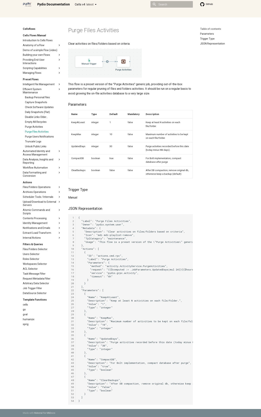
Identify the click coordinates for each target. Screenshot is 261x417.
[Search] (171, 4)
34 (72, 331)
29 (72, 314)
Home (26, 13)
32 (72, 324)
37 (72, 342)
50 (72, 387)
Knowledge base (101, 13)
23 (72, 293)
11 (72, 252)
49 (72, 383)
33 (72, 328)
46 (72, 373)
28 (72, 311)
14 (72, 262)
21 (72, 286)
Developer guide (78, 13)
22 (72, 290)
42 (72, 359)
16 (72, 269)
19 (72, 280)
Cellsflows (59, 13)
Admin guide (41, 13)
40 (72, 352)
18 (72, 276)
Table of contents (210, 28)
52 (72, 394)
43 (72, 363)
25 (72, 300)
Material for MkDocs (44, 413)
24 (72, 297)
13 (72, 259)
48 (72, 380)
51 (72, 390)
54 (72, 400)
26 (72, 304)
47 (72, 376)
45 (72, 369)
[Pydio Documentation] (27, 4)
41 (72, 356)
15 (72, 266)
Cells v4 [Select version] (84, 4)
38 (72, 345)
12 (72, 255)
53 (72, 397)
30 (72, 317)
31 (72, 321)
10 (72, 248)
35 (72, 335)
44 (72, 366)
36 (72, 338)
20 (72, 283)
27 (72, 307)
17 (72, 273)
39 (72, 349)
